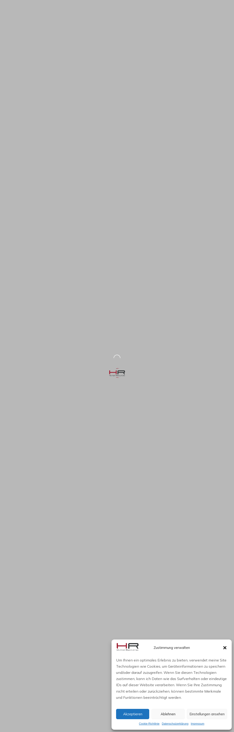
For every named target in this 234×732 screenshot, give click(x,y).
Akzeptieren (132, 714)
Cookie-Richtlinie (149, 723)
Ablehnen (168, 714)
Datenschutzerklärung (175, 723)
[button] (225, 647)
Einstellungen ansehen (207, 714)
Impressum (197, 723)
